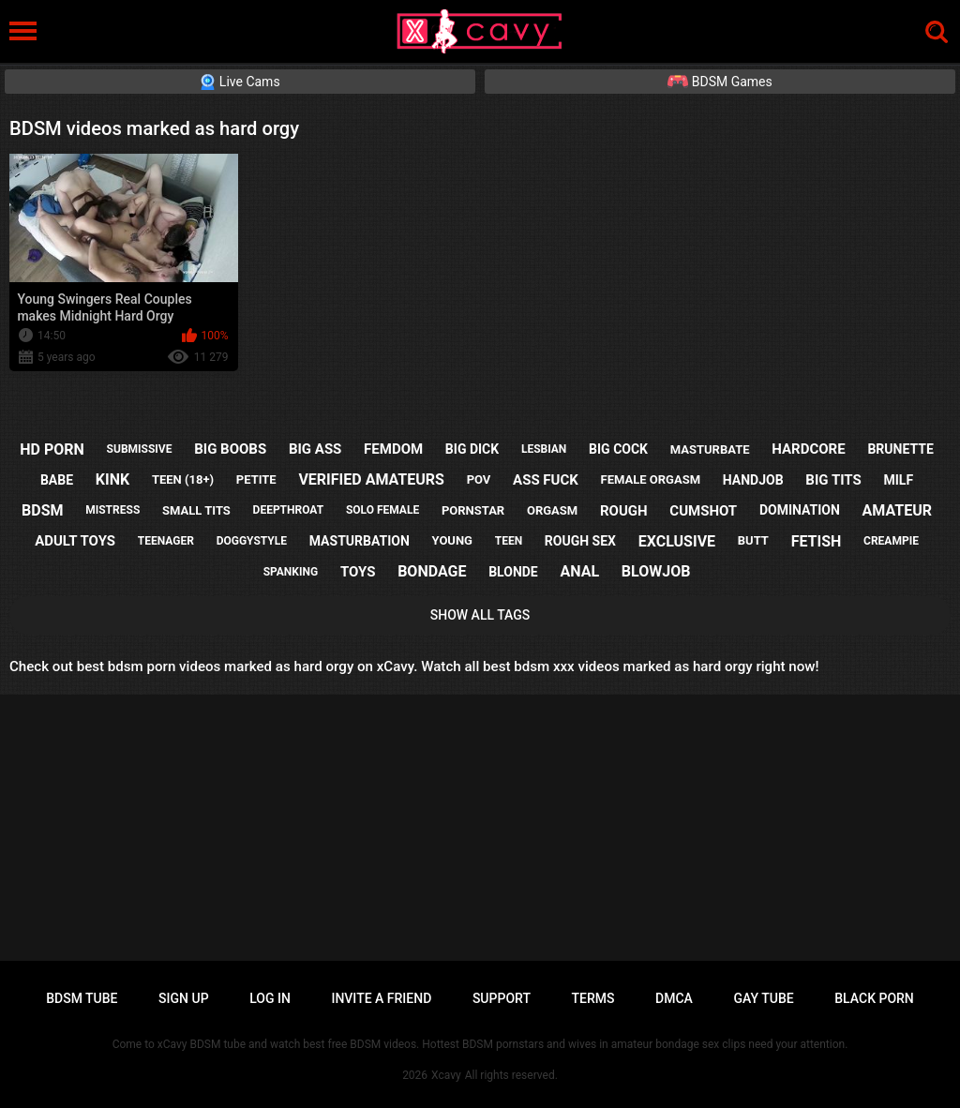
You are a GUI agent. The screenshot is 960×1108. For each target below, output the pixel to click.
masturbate (710, 449)
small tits (196, 510)
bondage (432, 571)
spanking (290, 571)
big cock (618, 449)
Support (501, 998)
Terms (593, 998)
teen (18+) (183, 479)
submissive (139, 449)
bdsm (42, 510)
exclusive (676, 541)
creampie (891, 540)
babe (56, 479)
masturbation (359, 540)
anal (579, 571)
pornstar (473, 510)
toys (358, 571)
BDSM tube (81, 998)
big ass (315, 449)
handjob (753, 479)
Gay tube (764, 998)
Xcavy (446, 1075)
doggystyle (252, 540)
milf (899, 479)
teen (508, 540)
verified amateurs (370, 479)
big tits (833, 480)
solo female (382, 510)
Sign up (183, 998)
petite (256, 479)
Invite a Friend (381, 998)
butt (753, 540)
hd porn (52, 449)
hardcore (808, 449)
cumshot (703, 510)
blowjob (656, 571)
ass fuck (545, 480)
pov (479, 479)
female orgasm (651, 479)
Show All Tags (480, 614)
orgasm (552, 510)
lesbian (543, 449)
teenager (166, 540)
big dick (472, 449)
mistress (112, 510)
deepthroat (288, 510)
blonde (513, 571)
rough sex (580, 540)
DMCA (674, 998)
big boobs (230, 449)
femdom (393, 449)
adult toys (75, 540)
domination (799, 509)
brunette (900, 449)
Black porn (874, 998)
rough (624, 510)
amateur (897, 510)
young (452, 540)
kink (112, 479)
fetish (816, 541)
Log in (270, 998)
